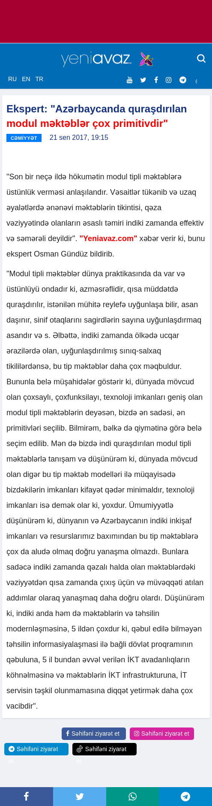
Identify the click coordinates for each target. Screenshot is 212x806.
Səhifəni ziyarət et (92, 733)
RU (12, 78)
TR (39, 78)
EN (26, 78)
